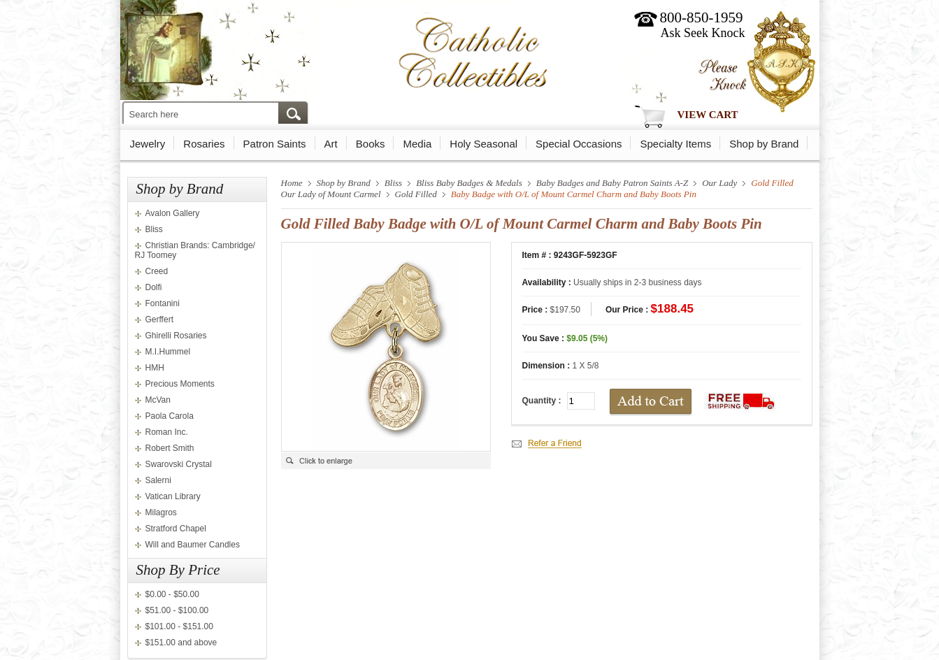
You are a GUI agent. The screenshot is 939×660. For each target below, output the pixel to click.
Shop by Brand (763, 144)
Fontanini (162, 303)
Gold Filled (416, 194)
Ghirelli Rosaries (176, 335)
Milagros (161, 512)
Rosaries (203, 144)
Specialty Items (675, 144)
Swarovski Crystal (178, 464)
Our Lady (719, 183)
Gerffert (159, 319)
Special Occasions (579, 144)
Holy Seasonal (483, 144)
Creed (157, 271)
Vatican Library (173, 496)
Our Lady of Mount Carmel (331, 194)
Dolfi (153, 287)
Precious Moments (180, 384)
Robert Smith (169, 448)
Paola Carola (169, 416)
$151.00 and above (181, 642)
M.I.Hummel (168, 352)
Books (370, 144)
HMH (154, 368)
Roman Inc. (166, 432)
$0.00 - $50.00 (172, 594)
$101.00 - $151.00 (179, 626)
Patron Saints (274, 144)
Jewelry (148, 144)
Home (292, 183)
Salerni (158, 480)
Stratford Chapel (175, 528)
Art (331, 144)
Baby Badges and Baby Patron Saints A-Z (612, 183)
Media (417, 144)
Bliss (154, 229)
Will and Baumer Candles (192, 545)
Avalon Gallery (172, 213)
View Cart (708, 114)
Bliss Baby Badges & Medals (469, 183)
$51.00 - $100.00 (177, 610)
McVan (158, 400)
